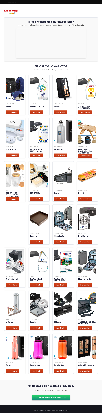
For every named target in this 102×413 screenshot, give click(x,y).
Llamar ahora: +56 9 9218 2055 (51, 397)
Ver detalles (12, 112)
